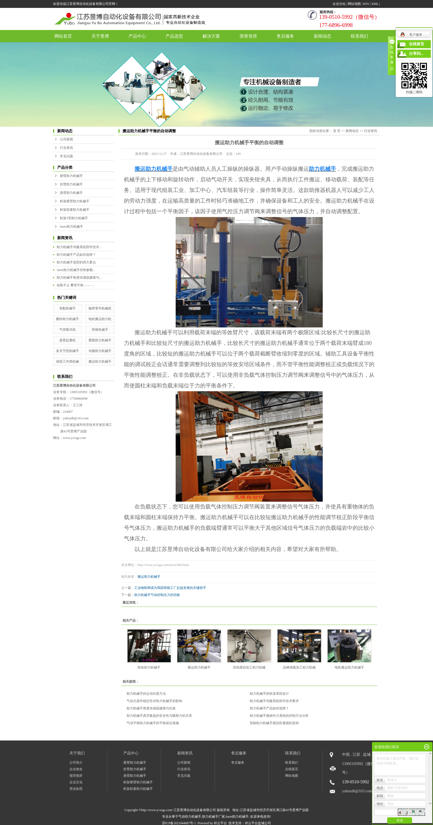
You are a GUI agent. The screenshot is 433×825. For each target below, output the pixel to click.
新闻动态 (322, 36)
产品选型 (174, 36)
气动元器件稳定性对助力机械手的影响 (154, 701)
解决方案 (211, 36)
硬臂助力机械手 (71, 176)
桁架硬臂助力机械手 (74, 201)
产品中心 (137, 36)
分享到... (416, 54)
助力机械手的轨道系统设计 (269, 693)
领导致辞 (76, 776)
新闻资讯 (185, 753)
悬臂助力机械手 (71, 193)
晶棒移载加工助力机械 (299, 667)
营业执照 (76, 789)
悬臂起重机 (67, 340)
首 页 (336, 131)
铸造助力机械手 (149, 667)
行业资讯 (66, 148)
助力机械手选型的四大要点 (76, 262)
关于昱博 (100, 36)
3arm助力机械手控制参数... (76, 270)
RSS (366, 4)
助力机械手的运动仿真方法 (146, 693)
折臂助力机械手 (71, 184)
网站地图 (354, 4)
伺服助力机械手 (100, 351)
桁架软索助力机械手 (74, 210)
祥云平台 (220, 823)
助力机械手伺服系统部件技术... (79, 247)
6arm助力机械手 (71, 226)
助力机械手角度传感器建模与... (79, 277)
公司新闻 (66, 139)
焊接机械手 (100, 330)
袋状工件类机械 (67, 361)
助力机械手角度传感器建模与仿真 (151, 708)
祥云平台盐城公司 (258, 823)
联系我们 (359, 36)
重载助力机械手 (100, 340)
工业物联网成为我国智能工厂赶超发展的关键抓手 (170, 588)
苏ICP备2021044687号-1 (179, 823)
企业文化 (76, 782)
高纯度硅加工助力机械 (249, 667)
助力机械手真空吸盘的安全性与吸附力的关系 (159, 716)
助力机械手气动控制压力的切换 (157, 595)
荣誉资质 (248, 36)
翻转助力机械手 (67, 319)
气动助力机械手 (189, 816)
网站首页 (63, 36)
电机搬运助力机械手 (349, 667)
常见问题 (66, 156)
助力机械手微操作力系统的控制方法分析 (279, 716)
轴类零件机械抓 (100, 308)
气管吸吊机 (67, 330)
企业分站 (339, 4)
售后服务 (285, 36)
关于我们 (77, 753)
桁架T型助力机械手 (74, 218)
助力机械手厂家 (213, 816)
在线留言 (291, 769)
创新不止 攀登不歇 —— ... (75, 285)
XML (374, 4)
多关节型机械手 (67, 351)
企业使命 (76, 769)
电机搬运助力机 (100, 319)
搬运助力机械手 (100, 361)
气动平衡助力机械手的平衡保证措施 (153, 723)
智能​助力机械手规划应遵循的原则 (274, 723)
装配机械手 (67, 308)
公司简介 (76, 762)
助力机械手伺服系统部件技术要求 (274, 701)
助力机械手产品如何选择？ (76, 255)
